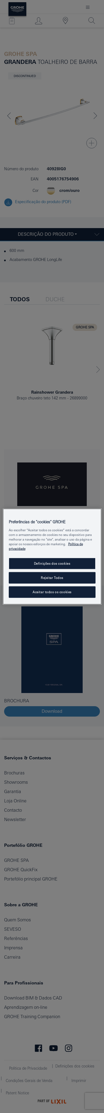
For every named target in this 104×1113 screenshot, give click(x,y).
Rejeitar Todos (52, 577)
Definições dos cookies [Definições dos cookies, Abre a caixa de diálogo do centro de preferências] (52, 563)
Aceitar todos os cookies (52, 592)
